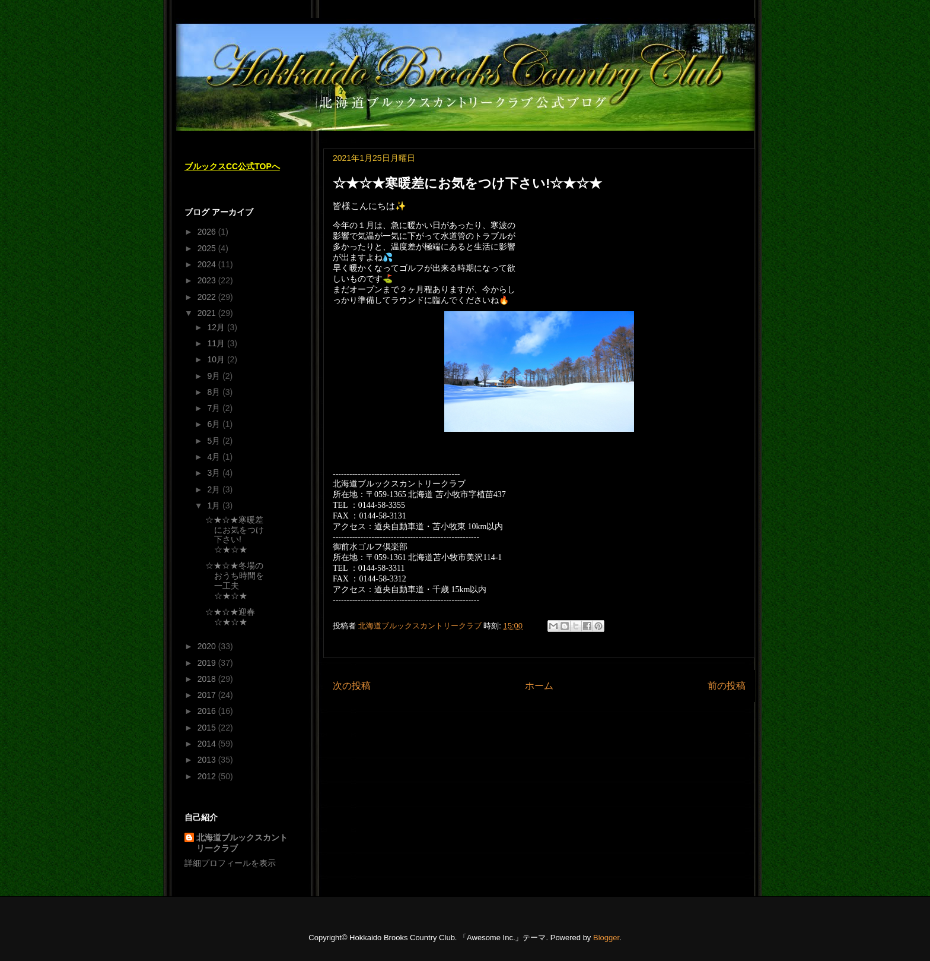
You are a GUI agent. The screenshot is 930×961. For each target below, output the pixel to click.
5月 (214, 440)
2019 (208, 663)
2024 (208, 264)
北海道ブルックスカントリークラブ (242, 843)
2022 (208, 297)
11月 (217, 343)
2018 (208, 679)
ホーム (539, 686)
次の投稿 (352, 686)
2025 (208, 248)
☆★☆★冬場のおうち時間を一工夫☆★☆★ (234, 580)
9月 (214, 376)
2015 (208, 727)
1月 (214, 505)
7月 (214, 408)
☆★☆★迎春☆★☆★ (230, 617)
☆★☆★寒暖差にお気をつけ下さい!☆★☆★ (234, 534)
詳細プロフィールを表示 (230, 863)
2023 (208, 280)
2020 (208, 646)
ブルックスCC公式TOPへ (232, 166)
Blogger (606, 937)
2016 (208, 711)
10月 (217, 359)
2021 (208, 313)
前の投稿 (727, 686)
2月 (214, 489)
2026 (208, 231)
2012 (208, 776)
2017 (208, 695)
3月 (214, 473)
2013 (208, 759)
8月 (214, 392)
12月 (217, 327)
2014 (208, 743)
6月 (214, 424)
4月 (214, 456)
